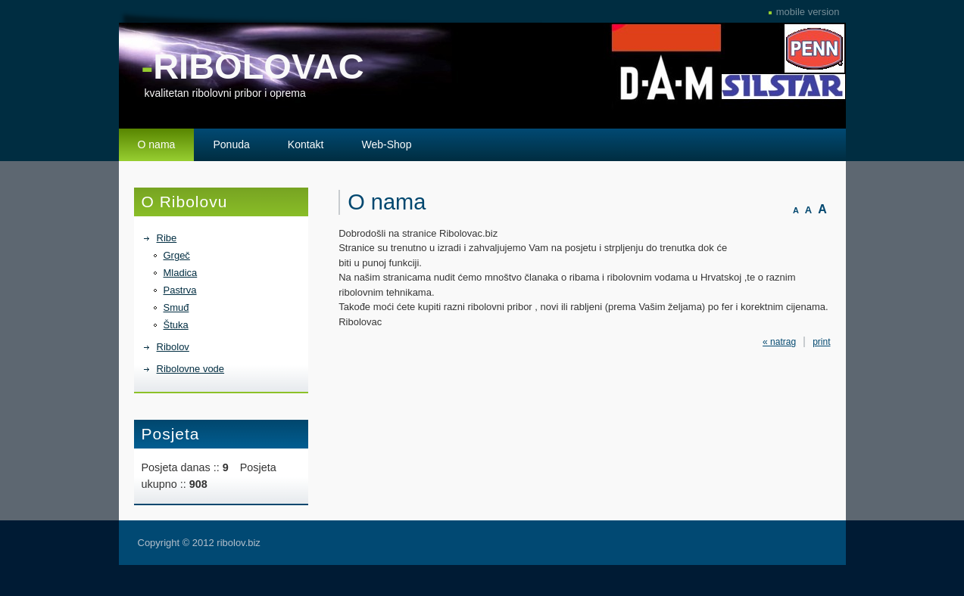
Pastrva (180, 290)
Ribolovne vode (191, 368)
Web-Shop (386, 144)
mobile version (808, 11)
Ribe (167, 238)
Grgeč (177, 255)
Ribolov (173, 346)
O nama (157, 144)
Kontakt (306, 144)
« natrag (779, 342)
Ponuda (231, 144)
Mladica (181, 272)
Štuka (176, 325)
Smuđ (176, 307)
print (821, 342)
